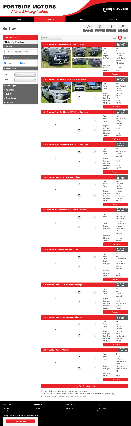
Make (6, 74)
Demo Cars (6, 408)
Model (6, 80)
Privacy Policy (101, 408)
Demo (7, 63)
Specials (37, 408)
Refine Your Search (12, 37)
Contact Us (69, 408)
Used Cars (6, 411)
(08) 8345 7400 (117, 9)
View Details (116, 74)
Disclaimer (100, 411)
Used (23, 63)
